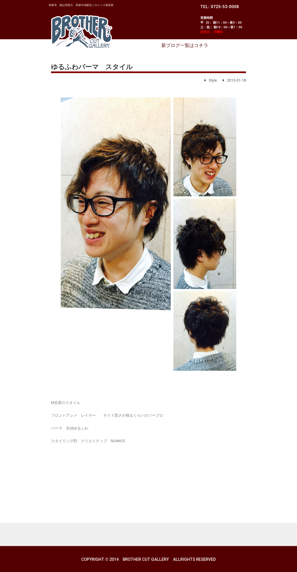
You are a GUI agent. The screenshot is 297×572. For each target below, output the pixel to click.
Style (213, 80)
